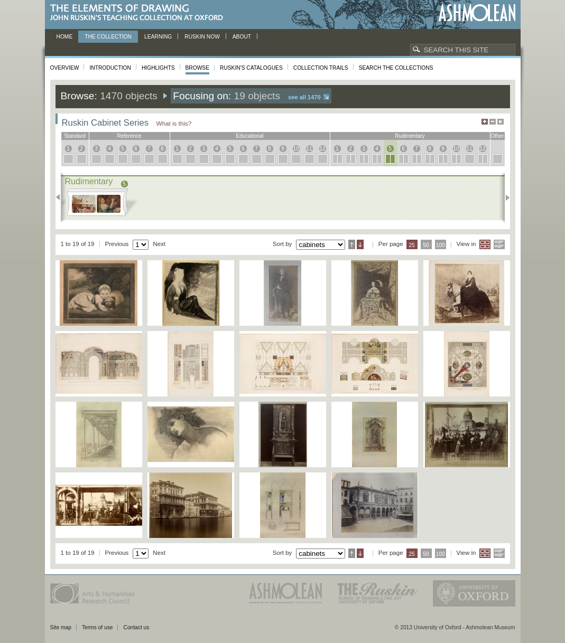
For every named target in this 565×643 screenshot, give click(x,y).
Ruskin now (202, 37)
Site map (60, 627)
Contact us (136, 627)
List (499, 244)
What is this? (174, 123)
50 (426, 245)
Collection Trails (320, 68)
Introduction (110, 68)
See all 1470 (304, 97)
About (242, 37)
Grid (484, 244)
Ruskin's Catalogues (251, 68)
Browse (198, 68)
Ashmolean (477, 13)
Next (504, 197)
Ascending (351, 244)
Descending (360, 244)
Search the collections (396, 68)
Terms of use (97, 627)
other (497, 136)
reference (129, 136)
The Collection (108, 37)
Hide (500, 122)
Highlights (158, 68)
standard (75, 136)
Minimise (492, 122)
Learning (158, 37)
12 (322, 149)
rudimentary (410, 136)
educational (249, 136)
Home (65, 37)
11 (309, 149)
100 (440, 245)
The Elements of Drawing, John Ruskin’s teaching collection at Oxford (139, 13)
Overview (64, 68)
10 (296, 149)
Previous (61, 197)
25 (412, 245)
